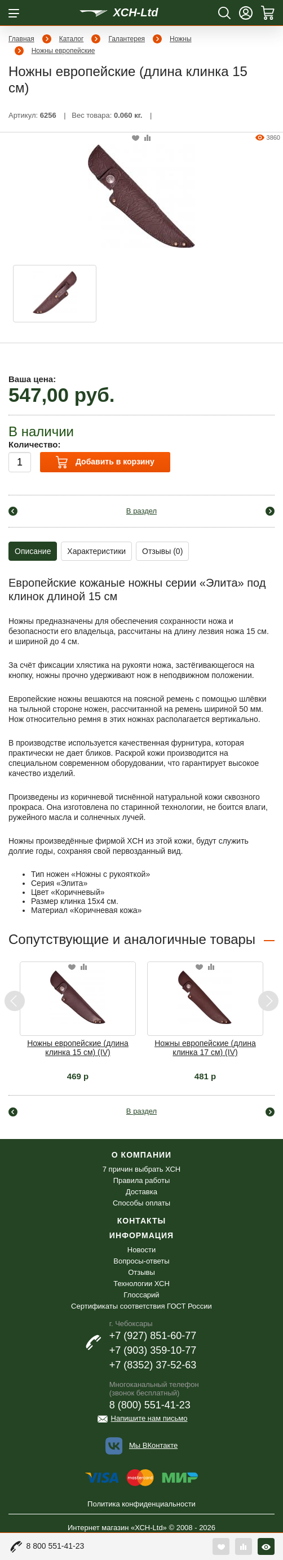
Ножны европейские (63, 51)
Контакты (141, 1220)
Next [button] (268, 1001)
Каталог (71, 39)
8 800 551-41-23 (55, 1545)
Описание (33, 551)
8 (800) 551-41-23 (150, 1405)
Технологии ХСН (141, 1283)
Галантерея (126, 39)
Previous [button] (15, 1001)
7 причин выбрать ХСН (141, 1169)
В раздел (141, 511)
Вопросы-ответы (141, 1261)
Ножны (180, 39)
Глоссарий (141, 1295)
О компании (141, 1154)
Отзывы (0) (162, 551)
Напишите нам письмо (149, 1418)
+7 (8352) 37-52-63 (153, 1365)
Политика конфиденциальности (141, 1504)
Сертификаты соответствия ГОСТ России (141, 1306)
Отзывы (141, 1272)
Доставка (141, 1191)
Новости (141, 1250)
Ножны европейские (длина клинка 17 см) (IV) (205, 1048)
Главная (21, 39)
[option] (54, 293)
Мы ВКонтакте (153, 1445)
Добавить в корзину (105, 462)
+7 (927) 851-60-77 (153, 1335)
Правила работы (141, 1180)
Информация (141, 1235)
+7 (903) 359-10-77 (153, 1350)
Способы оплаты (141, 1203)
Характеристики (96, 551)
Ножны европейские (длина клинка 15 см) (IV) (78, 1048)
